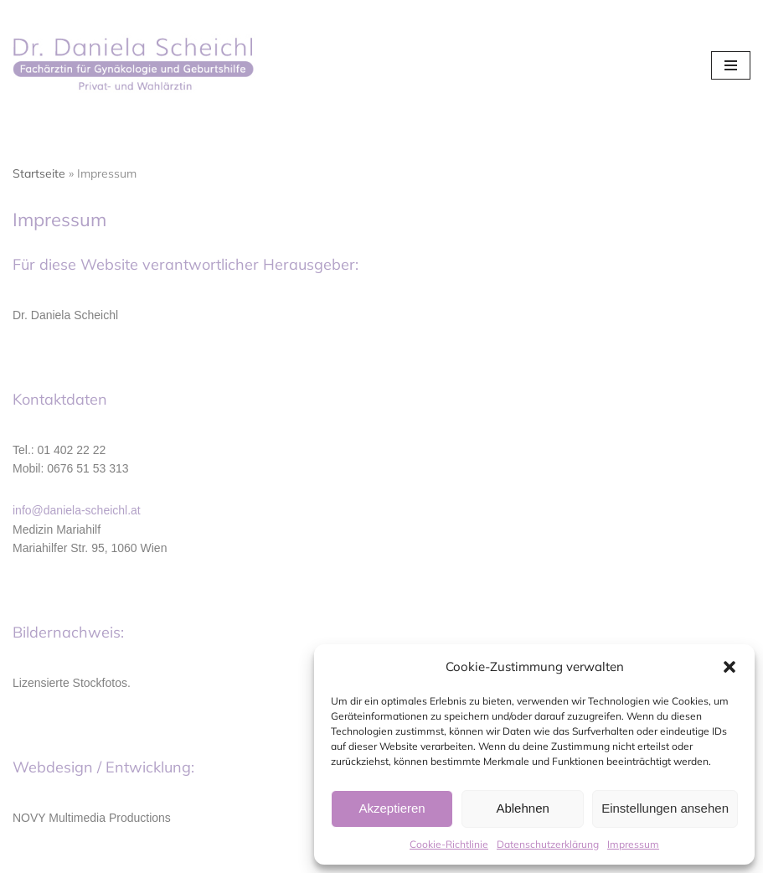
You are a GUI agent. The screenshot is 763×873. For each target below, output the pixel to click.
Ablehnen (522, 808)
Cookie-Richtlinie (449, 844)
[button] (729, 667)
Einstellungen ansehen (665, 808)
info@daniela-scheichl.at (77, 510)
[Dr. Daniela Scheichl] (138, 65)
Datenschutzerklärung (548, 844)
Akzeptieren (391, 808)
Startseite (39, 173)
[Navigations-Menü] (730, 65)
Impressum (633, 844)
